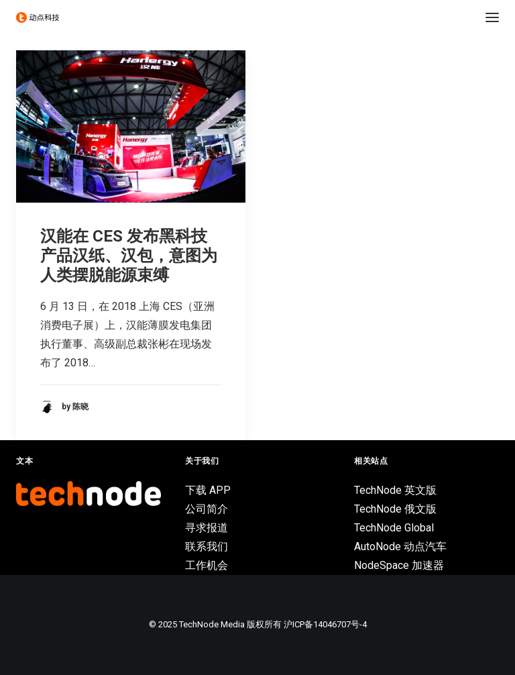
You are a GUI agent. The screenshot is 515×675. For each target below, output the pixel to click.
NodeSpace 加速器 (399, 565)
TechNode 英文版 (395, 490)
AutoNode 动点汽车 (400, 546)
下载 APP (208, 490)
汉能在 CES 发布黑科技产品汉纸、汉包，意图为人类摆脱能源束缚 (128, 255)
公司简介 (206, 509)
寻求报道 (206, 527)
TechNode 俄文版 (395, 509)
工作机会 (206, 565)
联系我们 (206, 546)
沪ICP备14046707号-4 (325, 624)
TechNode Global (394, 527)
